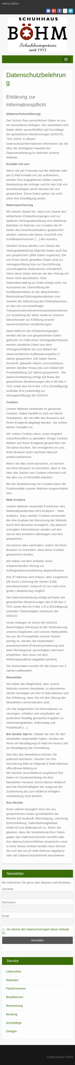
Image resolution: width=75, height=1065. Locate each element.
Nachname (9, 902)
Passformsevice (16, 988)
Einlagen (11, 1031)
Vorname (7, 889)
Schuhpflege (14, 1022)
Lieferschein (13, 971)
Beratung (11, 1014)
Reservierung (14, 1005)
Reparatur (12, 980)
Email (5, 916)
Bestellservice (14, 997)
